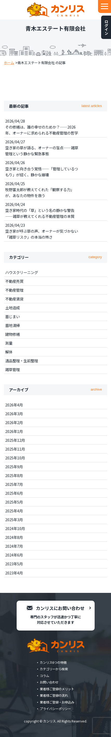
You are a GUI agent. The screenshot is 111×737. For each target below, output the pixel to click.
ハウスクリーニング (21, 272)
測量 (8, 343)
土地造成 (12, 307)
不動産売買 (14, 281)
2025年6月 (14, 493)
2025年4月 (14, 510)
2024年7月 (14, 546)
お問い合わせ (49, 682)
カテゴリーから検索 (54, 669)
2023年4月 (14, 572)
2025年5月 (14, 502)
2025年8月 (14, 475)
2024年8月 (14, 537)
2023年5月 (14, 563)
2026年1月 (14, 431)
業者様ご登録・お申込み (57, 702)
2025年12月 (15, 440)
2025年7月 (14, 484)
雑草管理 (12, 369)
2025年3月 (14, 519)
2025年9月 (14, 466)
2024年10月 (15, 528)
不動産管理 (14, 290)
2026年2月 (14, 422)
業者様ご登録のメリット (57, 689)
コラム (44, 675)
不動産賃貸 (14, 299)
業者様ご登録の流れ (54, 695)
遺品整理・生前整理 (21, 360)
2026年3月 (14, 413)
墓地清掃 (12, 325)
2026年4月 (14, 404)
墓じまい (12, 316)
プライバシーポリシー (55, 708)
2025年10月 (15, 457)
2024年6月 (14, 555)
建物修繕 (12, 334)
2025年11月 (15, 449)
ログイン (106, 27)
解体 (8, 351)
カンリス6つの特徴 (53, 662)
